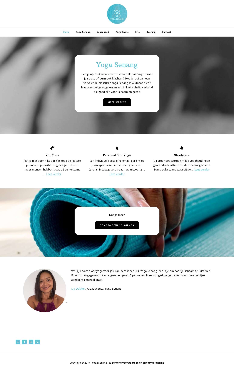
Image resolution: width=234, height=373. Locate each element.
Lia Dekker (78, 288)
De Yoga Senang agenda (117, 225)
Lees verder (53, 174)
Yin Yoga (52, 155)
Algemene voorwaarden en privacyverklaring (136, 362)
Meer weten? (117, 102)
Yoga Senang (117, 13)
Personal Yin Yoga (117, 155)
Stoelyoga (181, 155)
